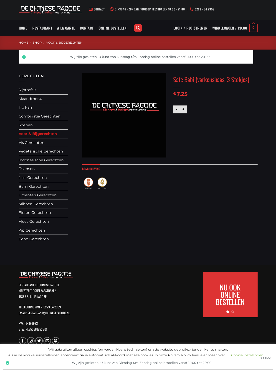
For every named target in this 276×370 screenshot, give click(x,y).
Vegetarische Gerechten (41, 151)
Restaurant (42, 28)
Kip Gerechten (32, 230)
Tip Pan (25, 107)
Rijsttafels (27, 90)
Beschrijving (91, 169)
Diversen (27, 169)
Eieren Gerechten (35, 212)
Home (23, 28)
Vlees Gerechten (34, 221)
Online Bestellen (113, 28)
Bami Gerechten (34, 186)
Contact (87, 28)
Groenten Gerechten (38, 195)
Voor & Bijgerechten (64, 42)
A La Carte (66, 28)
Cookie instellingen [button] (247, 355)
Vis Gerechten (31, 142)
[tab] (91, 168)
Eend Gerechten (34, 239)
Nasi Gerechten (33, 177)
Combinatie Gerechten (40, 116)
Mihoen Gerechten (36, 204)
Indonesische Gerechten (41, 160)
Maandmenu (30, 99)
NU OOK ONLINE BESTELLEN (230, 294)
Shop (37, 42)
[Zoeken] (138, 28)
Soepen (26, 125)
